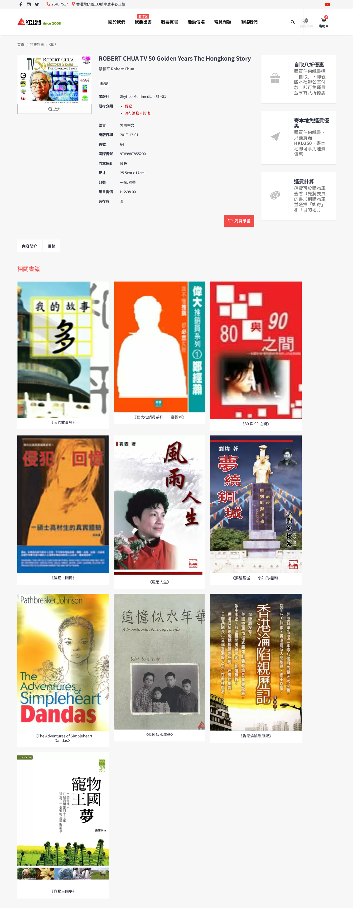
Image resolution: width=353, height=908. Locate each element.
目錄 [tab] (52, 246)
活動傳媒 (196, 22)
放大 (54, 109)
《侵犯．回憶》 (63, 577)
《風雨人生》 (159, 582)
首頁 (20, 44)
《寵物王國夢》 (63, 891)
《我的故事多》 (63, 422)
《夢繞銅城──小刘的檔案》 (255, 578)
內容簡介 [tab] (29, 246)
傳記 (53, 44)
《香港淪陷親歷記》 (256, 735)
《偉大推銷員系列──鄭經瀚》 (159, 417)
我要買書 (169, 22)
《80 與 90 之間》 (256, 423)
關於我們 (116, 22)
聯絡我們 (249, 22)
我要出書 (143, 19)
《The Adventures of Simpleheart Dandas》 (63, 738)
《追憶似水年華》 (159, 734)
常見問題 (222, 22)
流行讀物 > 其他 (137, 113)
